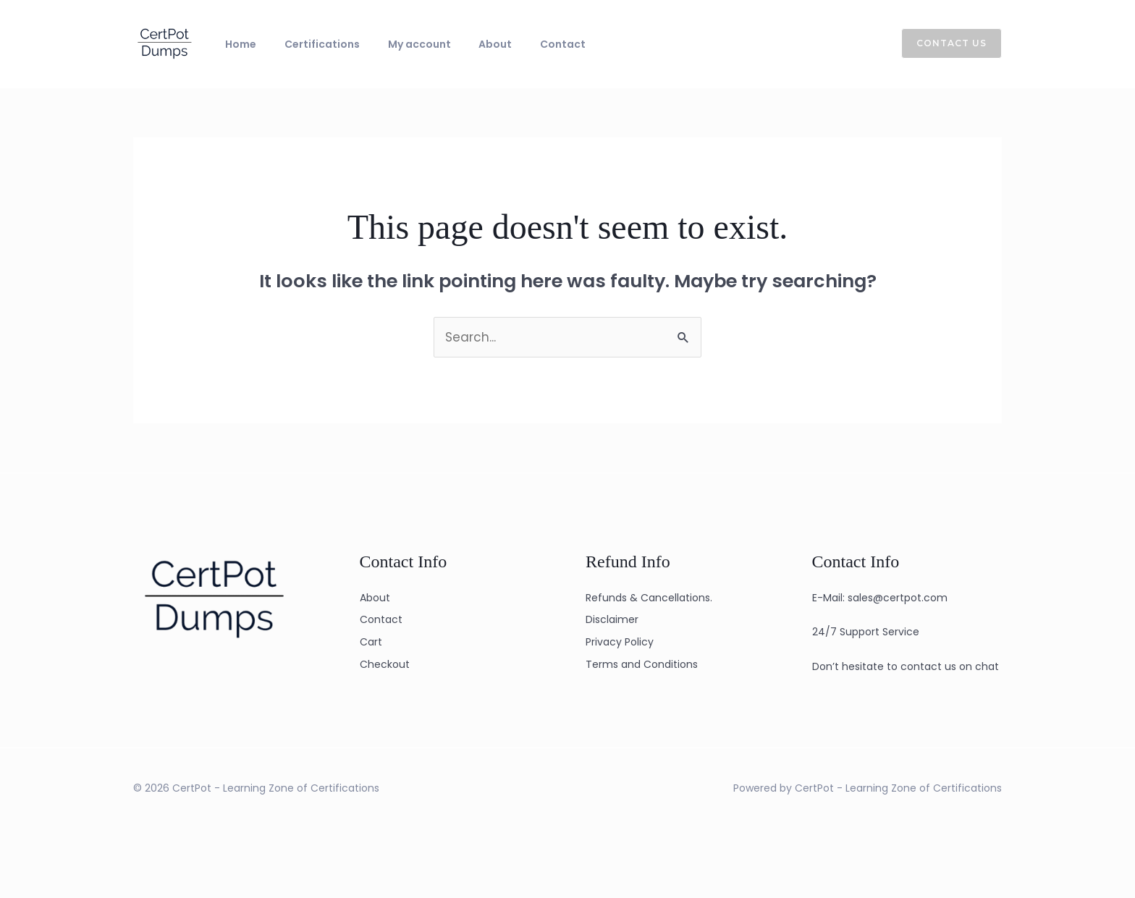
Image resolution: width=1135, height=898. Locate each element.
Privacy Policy (620, 642)
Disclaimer (612, 619)
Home (235, 44)
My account (392, 44)
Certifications (306, 44)
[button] (943, 43)
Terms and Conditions (642, 664)
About (458, 44)
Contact (515, 44)
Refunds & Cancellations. (649, 597)
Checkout (385, 664)
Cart (371, 642)
